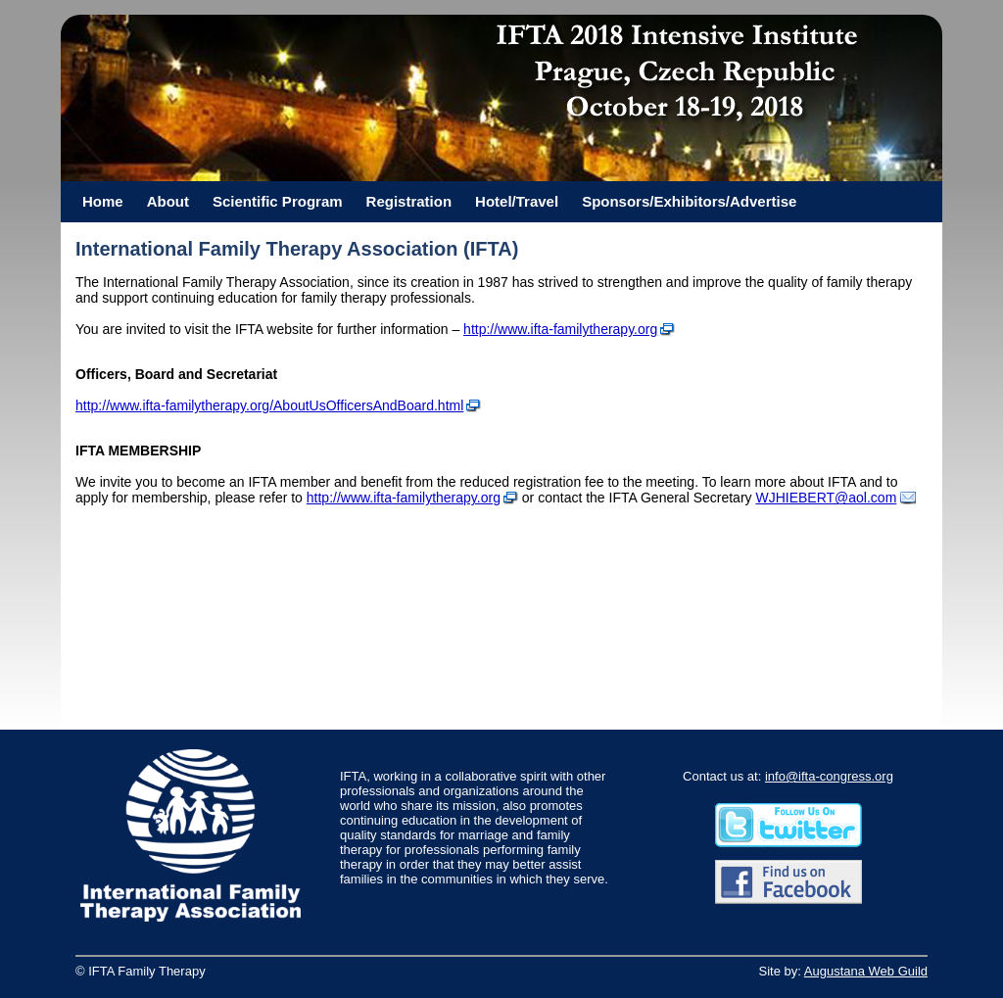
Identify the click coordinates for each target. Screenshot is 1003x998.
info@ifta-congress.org (829, 776)
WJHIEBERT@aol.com (825, 497)
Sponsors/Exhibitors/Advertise (689, 201)
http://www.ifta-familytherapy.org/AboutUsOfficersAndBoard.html (269, 405)
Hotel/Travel (516, 201)
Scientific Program (278, 201)
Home (102, 201)
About (168, 201)
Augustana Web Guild (866, 971)
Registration (409, 201)
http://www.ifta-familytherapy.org (560, 329)
